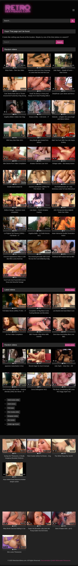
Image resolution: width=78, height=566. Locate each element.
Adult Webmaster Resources (61, 560)
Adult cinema (11, 404)
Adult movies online (13, 400)
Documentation (46, 560)
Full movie (11, 408)
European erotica (13, 416)
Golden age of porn (13, 424)
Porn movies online (13, 412)
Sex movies (11, 420)
